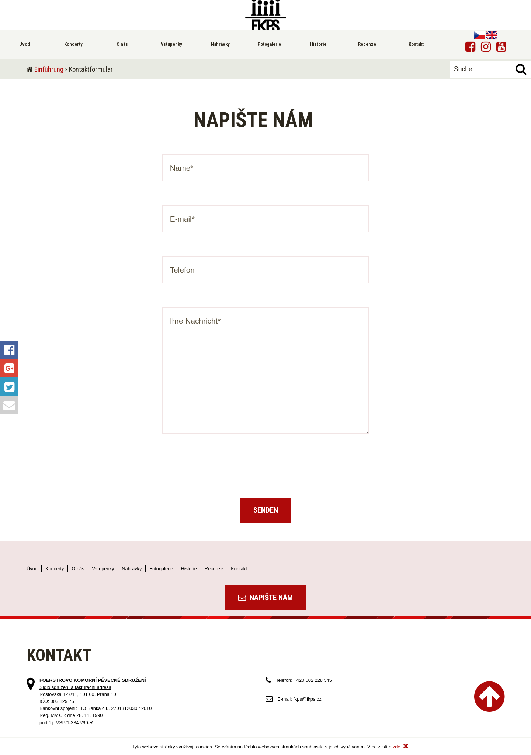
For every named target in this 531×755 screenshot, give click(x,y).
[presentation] (265, 472)
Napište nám (265, 597)
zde (396, 746)
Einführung (48, 69)
